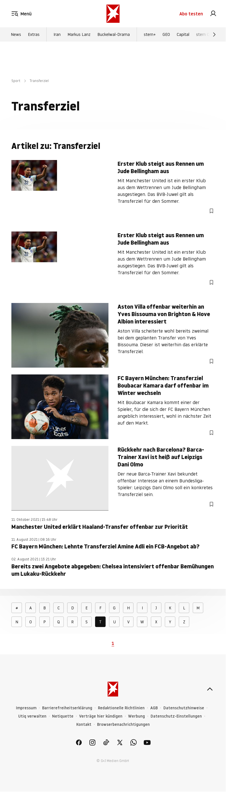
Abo (191, 13)
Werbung (136, 716)
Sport (15, 81)
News (16, 34)
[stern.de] (113, 14)
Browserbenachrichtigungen (123, 724)
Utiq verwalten (32, 716)
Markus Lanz (79, 34)
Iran (57, 34)
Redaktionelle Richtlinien (121, 708)
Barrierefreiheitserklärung (67, 708)
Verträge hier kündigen (100, 716)
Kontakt (83, 724)
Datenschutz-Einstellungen (176, 716)
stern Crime (206, 34)
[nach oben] (209, 689)
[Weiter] (214, 34)
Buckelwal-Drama (113, 34)
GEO (166, 34)
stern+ (150, 34)
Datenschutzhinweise (183, 708)
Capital (183, 34)
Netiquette (62, 716)
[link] (213, 13)
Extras (34, 34)
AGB (154, 708)
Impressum (26, 708)
